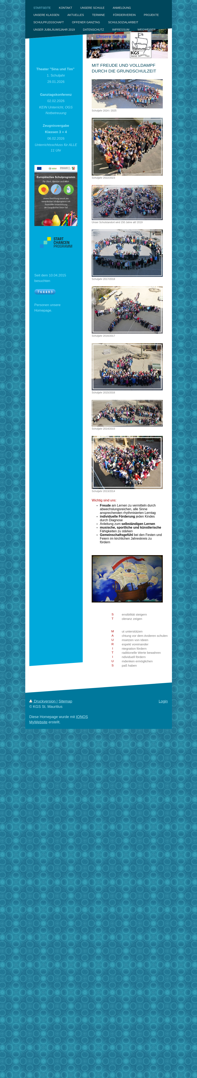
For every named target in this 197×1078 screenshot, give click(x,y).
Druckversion (43, 701)
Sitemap (65, 701)
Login (163, 701)
